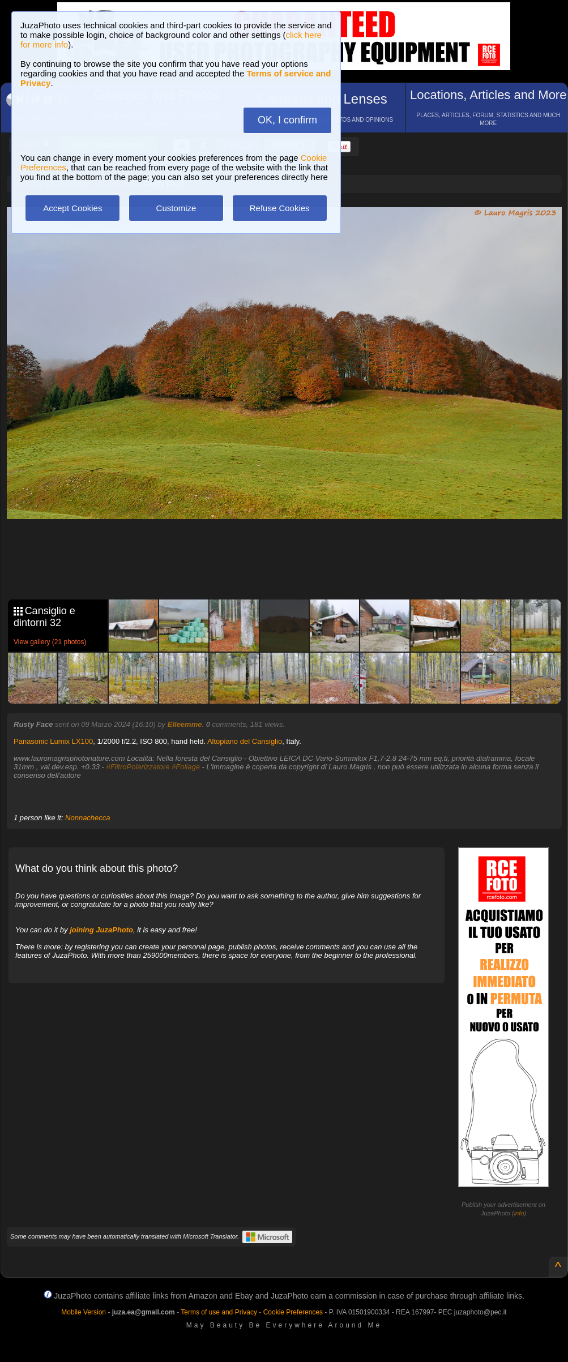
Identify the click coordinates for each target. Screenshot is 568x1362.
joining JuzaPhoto (101, 930)
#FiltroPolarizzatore (137, 767)
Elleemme (185, 724)
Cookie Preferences (293, 1312)
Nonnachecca (87, 817)
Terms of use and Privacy (219, 1312)
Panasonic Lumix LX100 (53, 741)
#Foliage (186, 767)
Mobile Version (83, 1312)
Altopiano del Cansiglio (244, 741)
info (519, 1213)
